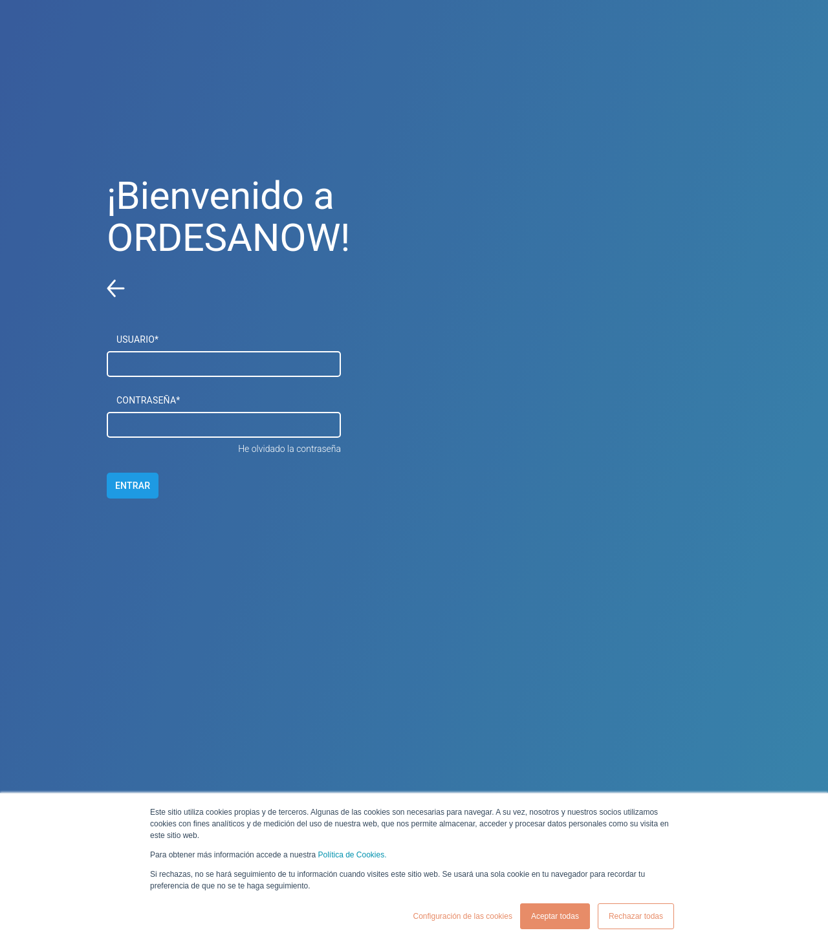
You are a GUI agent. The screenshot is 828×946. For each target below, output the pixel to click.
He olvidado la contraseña (289, 449)
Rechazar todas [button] (636, 916)
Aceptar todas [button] (555, 916)
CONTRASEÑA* (148, 400)
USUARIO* (137, 339)
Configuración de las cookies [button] (462, 916)
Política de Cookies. (352, 854)
